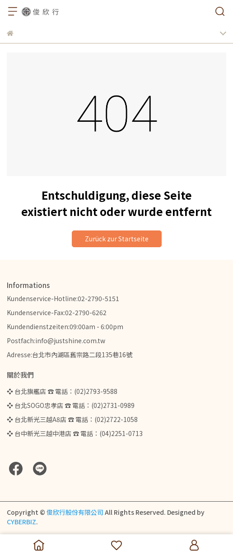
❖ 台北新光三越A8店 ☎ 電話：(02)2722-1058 (72, 419)
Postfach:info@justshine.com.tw (56, 340)
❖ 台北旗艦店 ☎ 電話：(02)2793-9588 (62, 391)
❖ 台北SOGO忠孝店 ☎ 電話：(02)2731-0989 (71, 405)
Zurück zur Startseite (117, 238)
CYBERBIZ (21, 521)
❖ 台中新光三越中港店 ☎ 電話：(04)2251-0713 (75, 433)
